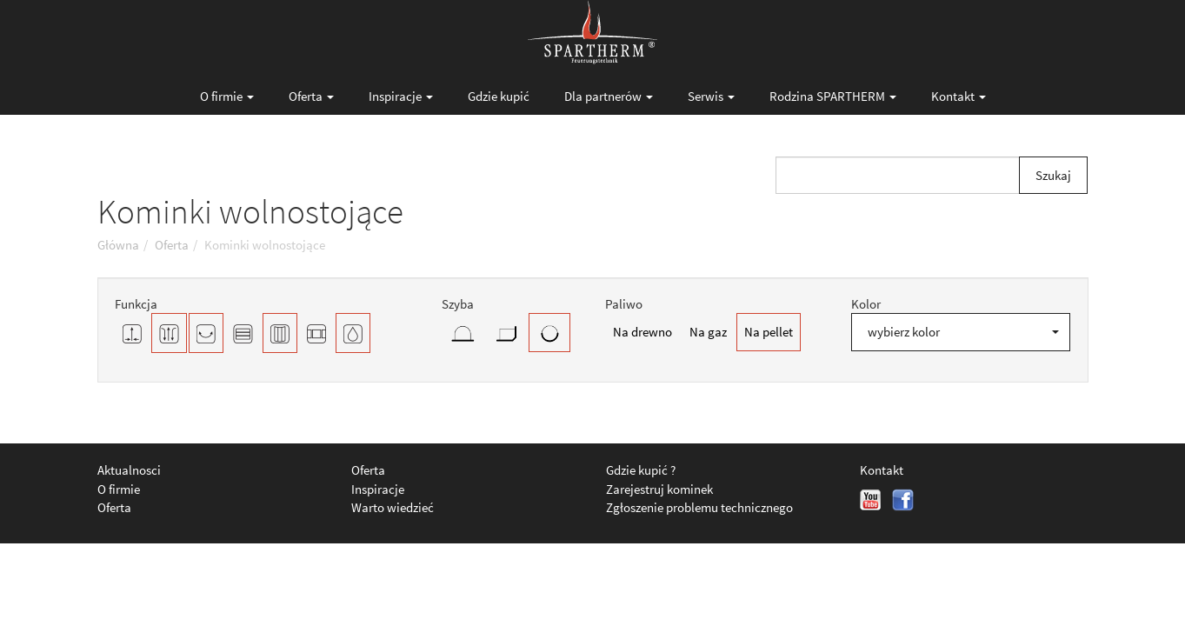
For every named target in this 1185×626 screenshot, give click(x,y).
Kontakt (958, 96)
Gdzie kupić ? (641, 470)
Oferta (311, 96)
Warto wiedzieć (392, 507)
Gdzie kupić (498, 96)
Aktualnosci (129, 470)
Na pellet (768, 331)
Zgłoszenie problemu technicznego (699, 507)
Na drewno (642, 331)
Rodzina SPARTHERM (832, 96)
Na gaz (708, 331)
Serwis (711, 96)
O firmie (227, 96)
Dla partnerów (608, 96)
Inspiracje (401, 96)
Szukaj (1053, 175)
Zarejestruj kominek (659, 489)
